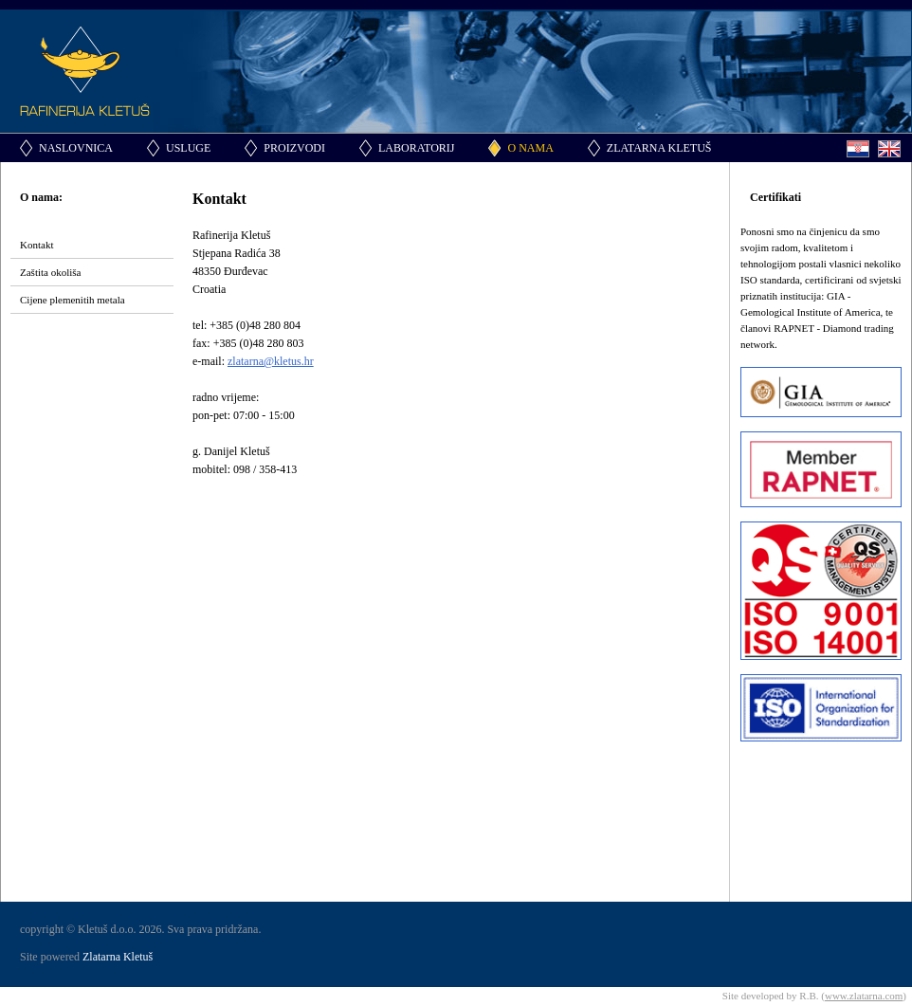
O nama (530, 148)
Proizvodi (294, 148)
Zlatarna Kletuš (659, 148)
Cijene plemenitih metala (72, 299)
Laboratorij (416, 148)
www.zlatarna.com (864, 995)
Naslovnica (76, 148)
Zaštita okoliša (50, 272)
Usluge (188, 148)
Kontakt (36, 244)
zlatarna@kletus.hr (271, 361)
